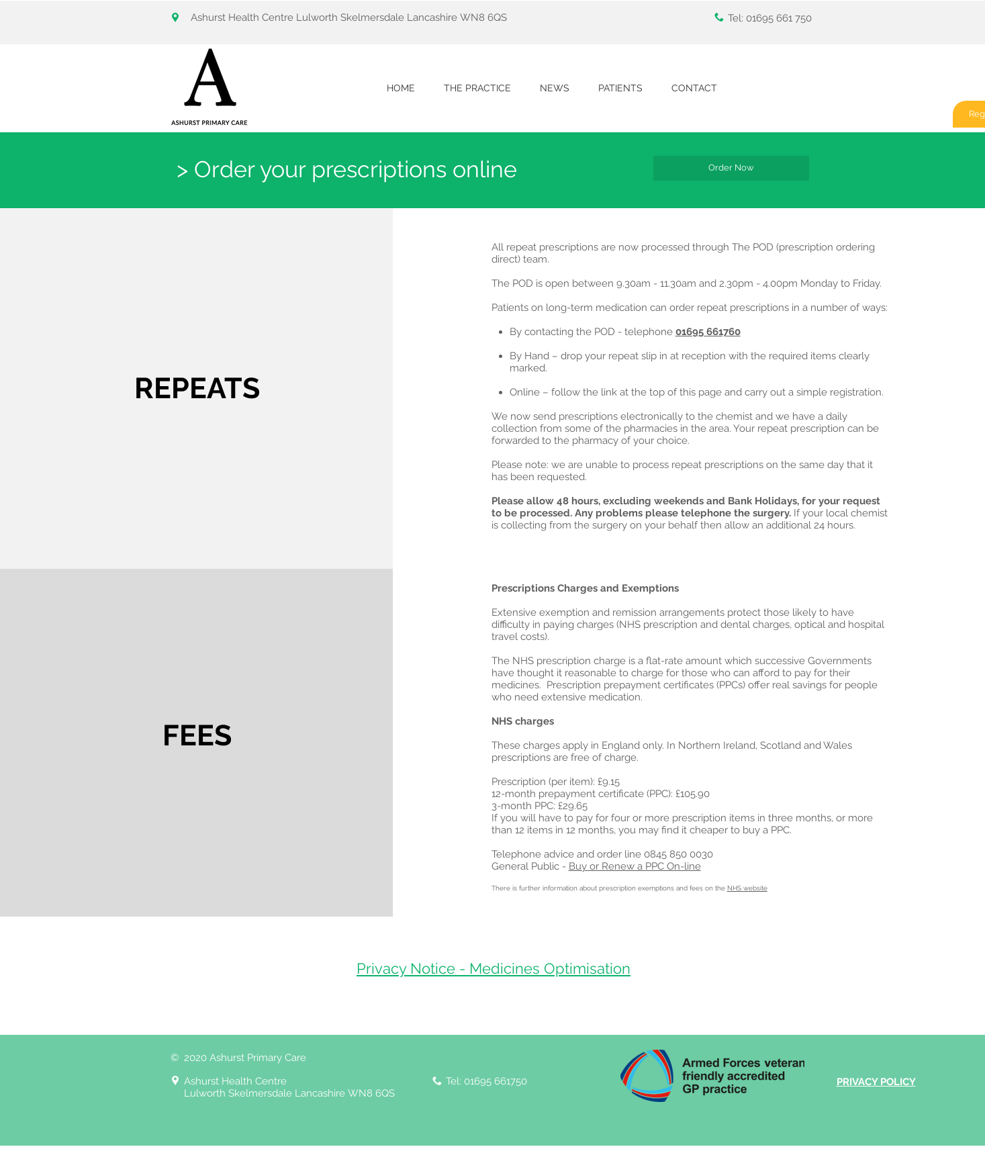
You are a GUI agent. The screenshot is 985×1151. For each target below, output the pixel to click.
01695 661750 (495, 1081)
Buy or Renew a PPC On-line (635, 866)
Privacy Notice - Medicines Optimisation (493, 968)
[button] (478, 88)
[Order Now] (731, 168)
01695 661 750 (779, 18)
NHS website (747, 888)
